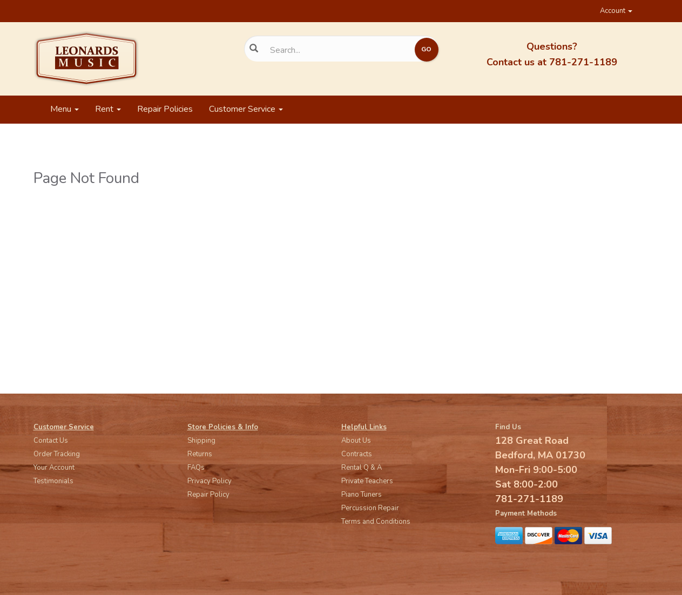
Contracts (356, 454)
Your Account (54, 467)
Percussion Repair (370, 508)
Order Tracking (56, 454)
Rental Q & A (361, 467)
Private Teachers (367, 481)
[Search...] (333, 50)
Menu (64, 109)
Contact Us (50, 440)
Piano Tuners (361, 494)
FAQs (196, 467)
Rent (108, 109)
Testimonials (53, 481)
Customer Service (246, 109)
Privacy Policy (209, 481)
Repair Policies (165, 109)
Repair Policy (208, 494)
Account (616, 11)
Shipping (201, 440)
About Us (356, 440)
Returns (199, 454)
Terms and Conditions (375, 521)
